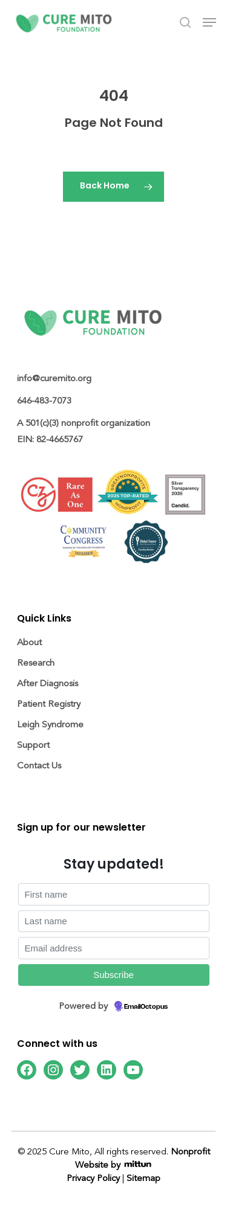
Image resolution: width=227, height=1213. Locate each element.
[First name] (113, 894)
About (29, 642)
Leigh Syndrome (50, 725)
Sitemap (143, 1178)
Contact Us (39, 766)
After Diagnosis (47, 683)
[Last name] (113, 921)
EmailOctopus (146, 1007)
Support (33, 745)
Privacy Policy (93, 1178)
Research (35, 663)
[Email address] (113, 948)
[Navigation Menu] (209, 22)
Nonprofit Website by (142, 1158)
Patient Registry (49, 704)
